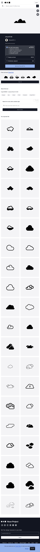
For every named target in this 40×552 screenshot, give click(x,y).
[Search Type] (3, 6)
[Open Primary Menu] (2, 2)
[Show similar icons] (37, 14)
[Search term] (20, 6)
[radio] (20, 50)
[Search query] (20, 105)
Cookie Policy (18, 546)
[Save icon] (37, 10)
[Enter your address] (20, 533)
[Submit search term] (37, 6)
